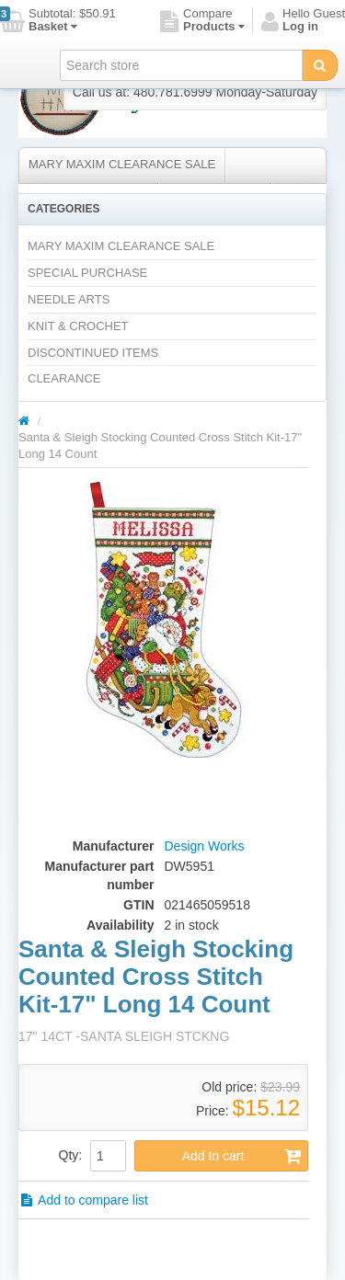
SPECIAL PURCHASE (87, 273)
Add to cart (242, 1156)
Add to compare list (83, 1200)
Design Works (205, 846)
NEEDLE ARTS (68, 299)
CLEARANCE (64, 378)
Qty (69, 1155)
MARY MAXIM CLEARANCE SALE (122, 164)
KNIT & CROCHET (78, 326)
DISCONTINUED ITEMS (93, 353)
